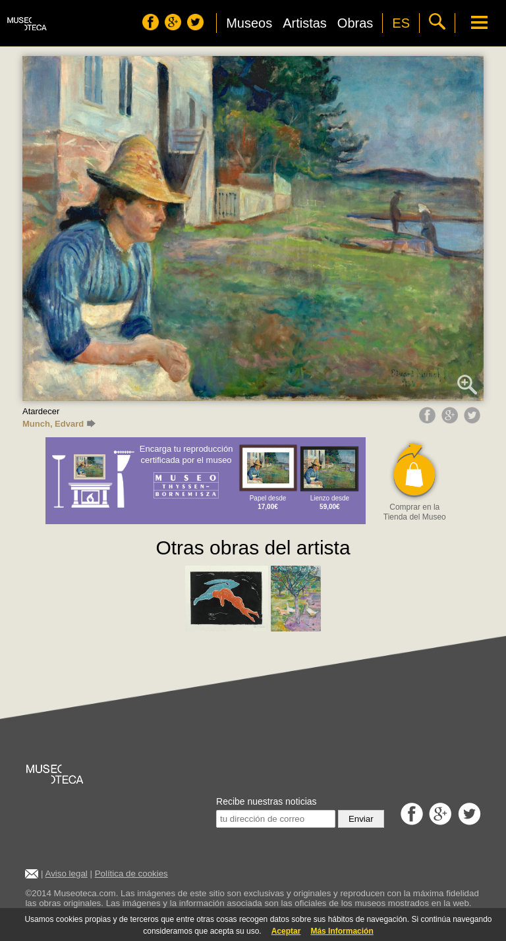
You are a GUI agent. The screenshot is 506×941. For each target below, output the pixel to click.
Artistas (305, 23)
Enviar (361, 819)
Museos (249, 23)
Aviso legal (66, 873)
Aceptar (286, 931)
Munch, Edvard (59, 424)
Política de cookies (131, 873)
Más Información (341, 931)
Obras (355, 23)
